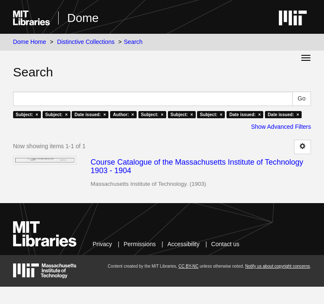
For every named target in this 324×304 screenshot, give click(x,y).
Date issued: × (90, 114)
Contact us (225, 244)
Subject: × (27, 114)
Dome (83, 17)
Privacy (102, 244)
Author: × (123, 114)
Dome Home (29, 41)
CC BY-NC (188, 266)
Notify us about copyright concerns (277, 266)
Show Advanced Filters (281, 126)
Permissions (140, 244)
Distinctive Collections (85, 41)
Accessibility (183, 244)
